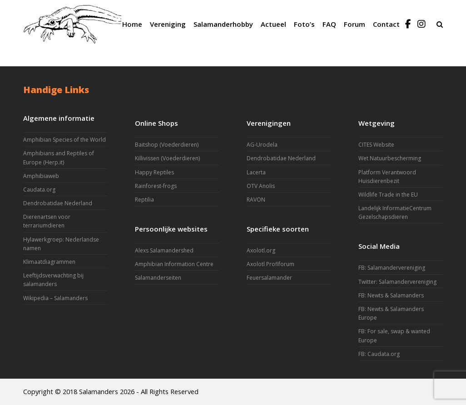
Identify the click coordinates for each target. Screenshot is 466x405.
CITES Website (376, 144)
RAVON (256, 199)
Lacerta (256, 172)
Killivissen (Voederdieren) (167, 158)
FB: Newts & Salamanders (391, 295)
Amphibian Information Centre (174, 264)
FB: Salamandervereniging (391, 268)
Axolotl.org (261, 250)
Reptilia (144, 199)
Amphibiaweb (41, 176)
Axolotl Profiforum (270, 264)
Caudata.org (39, 189)
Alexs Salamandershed (164, 250)
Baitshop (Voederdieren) (166, 144)
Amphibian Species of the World (64, 139)
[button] (440, 24)
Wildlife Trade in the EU (388, 194)
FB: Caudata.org (379, 354)
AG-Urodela (262, 144)
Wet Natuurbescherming (389, 158)
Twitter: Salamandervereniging (397, 282)
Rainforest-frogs (156, 186)
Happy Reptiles (154, 172)
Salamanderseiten (158, 278)
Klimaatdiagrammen (49, 262)
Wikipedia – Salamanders (55, 298)
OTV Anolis (261, 186)
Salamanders (98, 391)
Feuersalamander (269, 278)
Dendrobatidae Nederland (57, 203)
